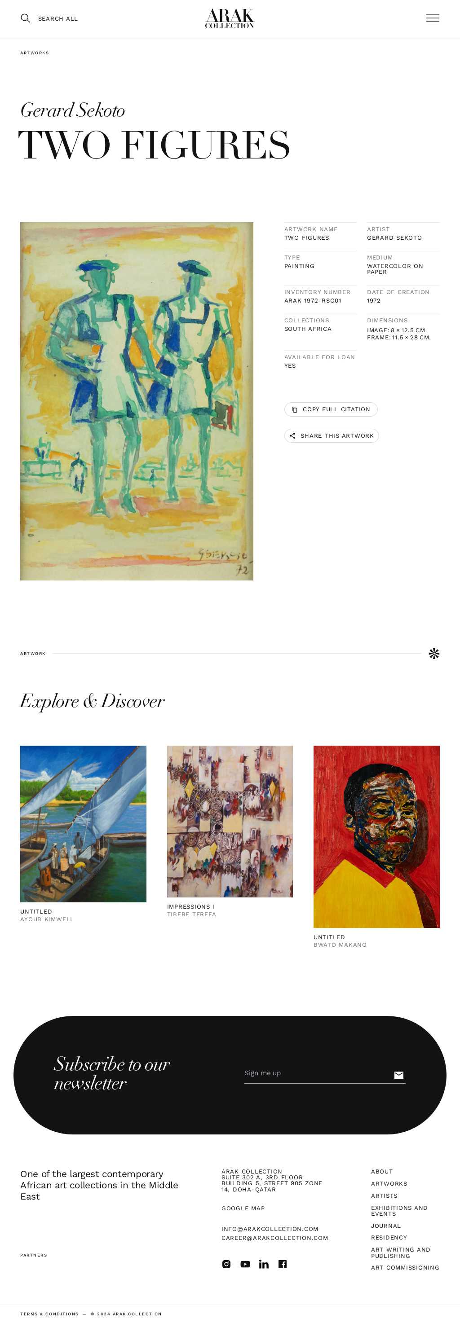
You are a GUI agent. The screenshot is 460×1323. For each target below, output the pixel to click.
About (382, 1171)
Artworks (34, 52)
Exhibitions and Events (399, 1211)
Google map (243, 1208)
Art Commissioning (405, 1267)
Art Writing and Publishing (401, 1252)
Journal (386, 1226)
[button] (432, 18)
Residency (389, 1237)
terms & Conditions (49, 1314)
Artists (384, 1196)
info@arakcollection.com (269, 1229)
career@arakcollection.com (274, 1238)
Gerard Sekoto (394, 238)
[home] (230, 18)
